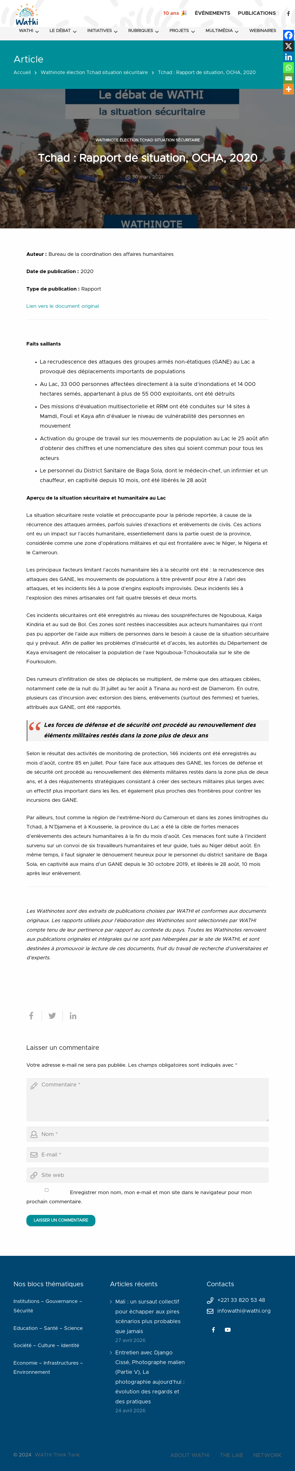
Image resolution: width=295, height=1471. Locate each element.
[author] (147, 1134)
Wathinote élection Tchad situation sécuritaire (94, 72)
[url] (147, 1175)
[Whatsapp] (288, 67)
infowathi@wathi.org (244, 1311)
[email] (147, 1154)
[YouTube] (228, 1330)
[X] (288, 46)
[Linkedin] (288, 56)
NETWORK (267, 1455)
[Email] (288, 78)
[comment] (147, 1099)
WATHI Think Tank (57, 1455)
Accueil (22, 72)
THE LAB (231, 1455)
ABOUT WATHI (190, 1455)
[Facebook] (288, 13)
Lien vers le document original (62, 306)
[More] (288, 89)
